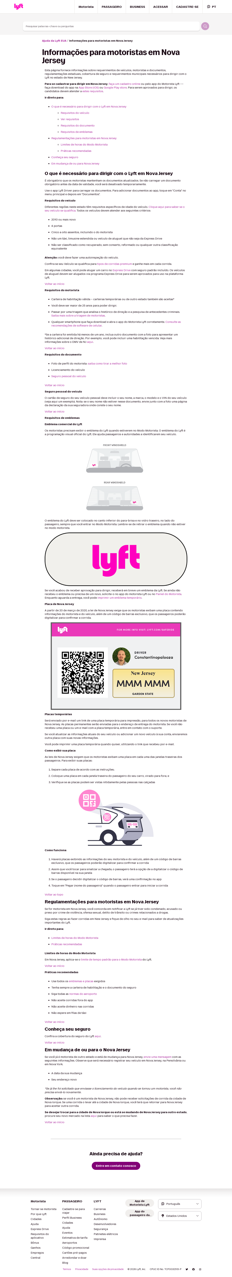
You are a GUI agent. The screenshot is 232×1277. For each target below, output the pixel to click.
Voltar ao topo (54, 894)
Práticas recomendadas (76, 151)
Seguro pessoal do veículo (68, 376)
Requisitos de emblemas (77, 132)
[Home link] (18, 6)
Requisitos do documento (78, 126)
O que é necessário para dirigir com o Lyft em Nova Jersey (88, 106)
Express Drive (122, 270)
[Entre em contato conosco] (116, 1166)
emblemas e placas (81, 981)
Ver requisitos (70, 119)
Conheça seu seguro (64, 157)
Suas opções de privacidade (108, 1269)
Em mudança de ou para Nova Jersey (75, 164)
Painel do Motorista (168, 594)
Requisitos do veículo (75, 113)
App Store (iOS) (89, 88)
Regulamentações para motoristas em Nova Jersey (84, 138)
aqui (90, 342)
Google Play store (115, 88)
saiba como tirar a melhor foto (107, 364)
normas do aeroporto (83, 994)
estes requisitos (92, 91)
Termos (67, 1269)
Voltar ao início (54, 284)
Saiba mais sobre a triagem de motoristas (78, 316)
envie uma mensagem (157, 1057)
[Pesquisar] (205, 26)
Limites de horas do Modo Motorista (84, 144)
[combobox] (211, 7)
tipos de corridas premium (114, 264)
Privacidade (81, 1269)
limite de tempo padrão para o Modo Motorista (111, 960)
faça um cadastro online (124, 84)
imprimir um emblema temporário (120, 598)
